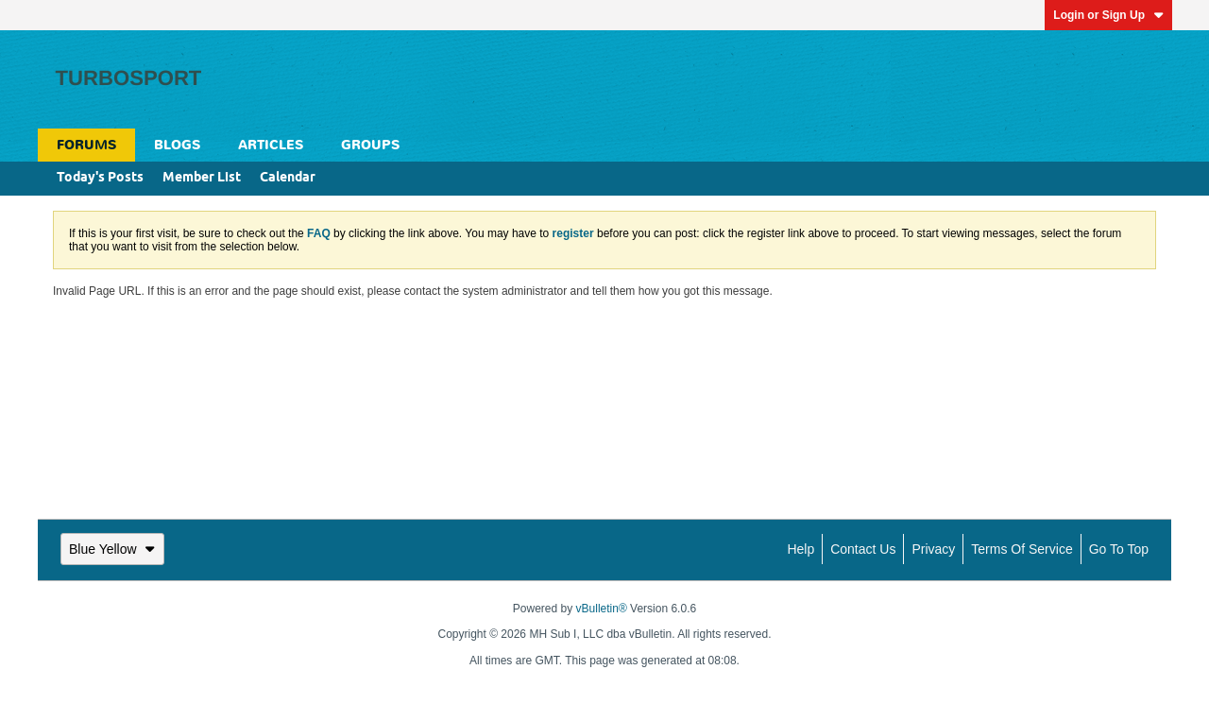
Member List (201, 178)
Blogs (177, 145)
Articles (270, 145)
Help (800, 549)
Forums (86, 145)
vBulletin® (601, 608)
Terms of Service (1021, 549)
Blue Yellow (112, 549)
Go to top (1119, 549)
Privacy (933, 549)
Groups (370, 145)
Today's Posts (100, 178)
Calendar (287, 178)
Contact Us (862, 549)
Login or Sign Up (1108, 15)
